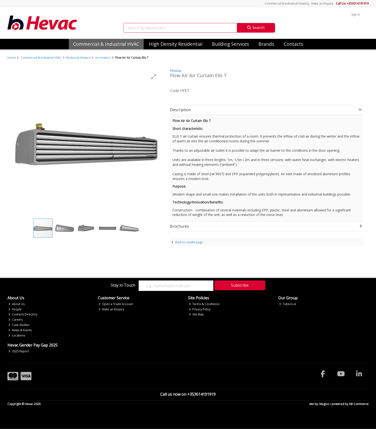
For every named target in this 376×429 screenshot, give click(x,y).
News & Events (20, 330)
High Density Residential (175, 44)
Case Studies (18, 325)
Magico (324, 404)
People (15, 309)
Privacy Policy (200, 309)
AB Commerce (359, 404)
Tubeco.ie (287, 304)
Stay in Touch (123, 285)
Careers (15, 320)
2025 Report (18, 351)
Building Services (230, 44)
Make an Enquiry (322, 3)
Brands (266, 44)
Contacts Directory (22, 315)
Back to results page (189, 242)
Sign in (355, 14)
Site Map (196, 315)
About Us (16, 304)
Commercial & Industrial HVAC (106, 44)
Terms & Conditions (204, 304)
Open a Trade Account (116, 304)
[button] (154, 77)
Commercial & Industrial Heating (287, 3)
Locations (16, 335)
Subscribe (240, 285)
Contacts (293, 44)
